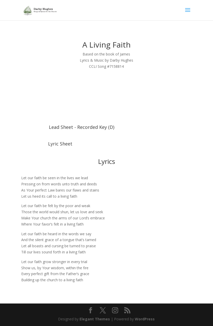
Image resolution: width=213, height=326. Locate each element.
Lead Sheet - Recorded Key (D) (81, 127)
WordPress (145, 319)
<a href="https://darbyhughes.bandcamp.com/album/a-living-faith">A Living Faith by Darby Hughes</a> (106, 100)
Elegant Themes (95, 319)
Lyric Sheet (60, 144)
